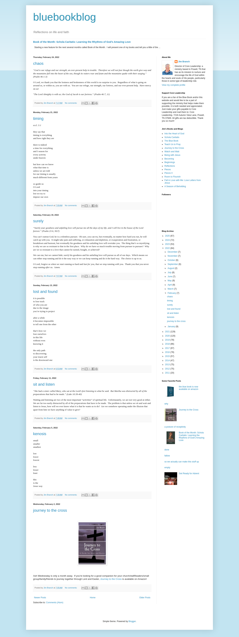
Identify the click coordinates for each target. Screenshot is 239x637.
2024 (167, 240)
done (166, 449)
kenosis (39, 434)
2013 (167, 364)
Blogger (132, 621)
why (166, 404)
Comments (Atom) (54, 602)
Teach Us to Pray (172, 144)
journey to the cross (50, 510)
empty (167, 467)
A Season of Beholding (175, 186)
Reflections (169, 166)
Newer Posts (40, 597)
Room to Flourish (172, 176)
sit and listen (44, 384)
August (171, 268)
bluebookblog (64, 17)
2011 (167, 373)
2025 (167, 236)
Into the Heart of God (174, 133)
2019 (167, 340)
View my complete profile (173, 85)
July (170, 272)
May (170, 280)
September (173, 264)
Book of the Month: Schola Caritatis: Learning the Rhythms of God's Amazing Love (82, 41)
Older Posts (144, 597)
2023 (167, 244)
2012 (167, 369)
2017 (167, 348)
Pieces (167, 169)
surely (38, 221)
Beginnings (169, 162)
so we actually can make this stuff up (181, 461)
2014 (167, 360)
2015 (167, 356)
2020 (167, 336)
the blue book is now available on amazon (188, 387)
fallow (167, 455)
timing (38, 118)
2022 (167, 248)
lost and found (45, 291)
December (173, 252)
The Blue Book (171, 141)
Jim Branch (184, 61)
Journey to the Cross (111, 579)
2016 (167, 352)
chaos (38, 63)
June (170, 276)
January (172, 326)
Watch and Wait (171, 151)
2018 (167, 344)
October (172, 260)
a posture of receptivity (175, 427)
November (173, 256)
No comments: (71, 103)
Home (93, 597)
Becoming (169, 159)
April (170, 285)
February (172, 293)
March (171, 289)
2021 (167, 331)
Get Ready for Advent (189, 473)
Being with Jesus (172, 155)
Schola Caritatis (171, 137)
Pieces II (168, 173)
